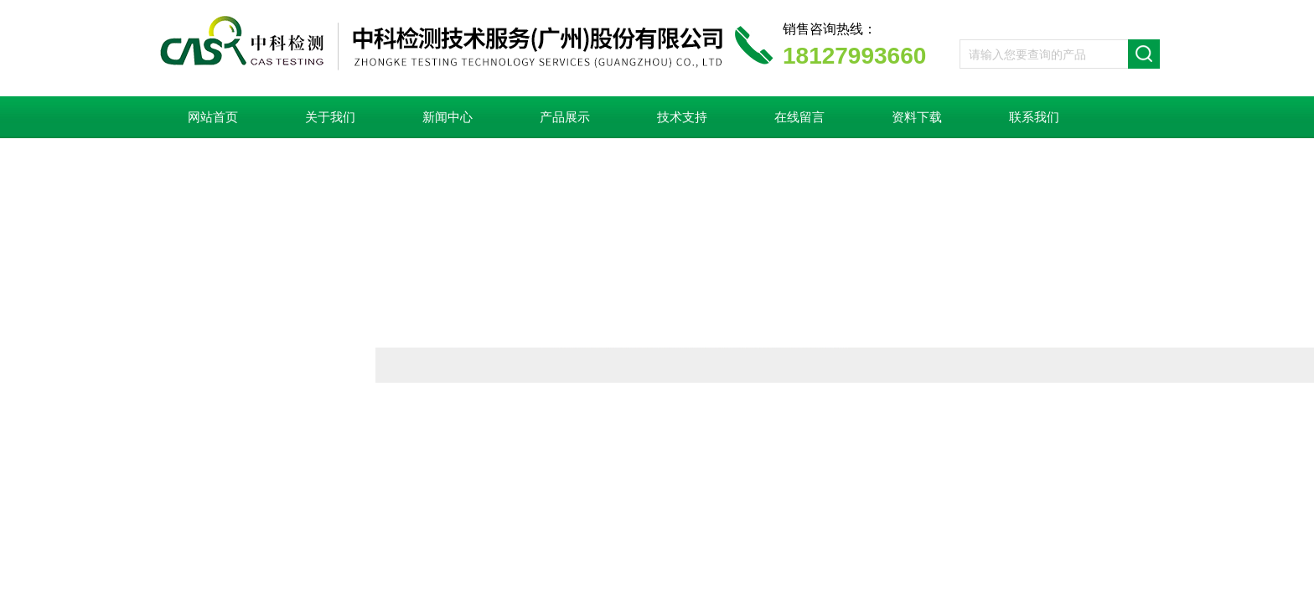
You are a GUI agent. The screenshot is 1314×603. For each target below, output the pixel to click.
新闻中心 (447, 117)
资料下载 (917, 117)
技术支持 (682, 117)
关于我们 (330, 117)
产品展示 (565, 117)
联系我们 (1034, 117)
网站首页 (213, 117)
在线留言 (799, 117)
